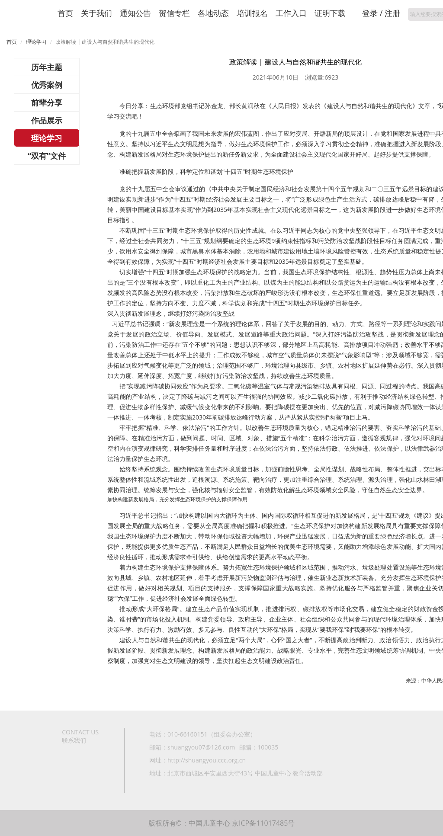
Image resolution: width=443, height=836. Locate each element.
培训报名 (252, 13)
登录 (370, 13)
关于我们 (96, 13)
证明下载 (330, 13)
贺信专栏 (174, 13)
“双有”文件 (47, 156)
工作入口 (291, 13)
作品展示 (46, 120)
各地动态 (213, 13)
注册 (392, 13)
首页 (65, 13)
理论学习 (36, 41)
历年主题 (46, 67)
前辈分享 (46, 102)
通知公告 (135, 13)
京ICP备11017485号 (263, 823)
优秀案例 (46, 85)
